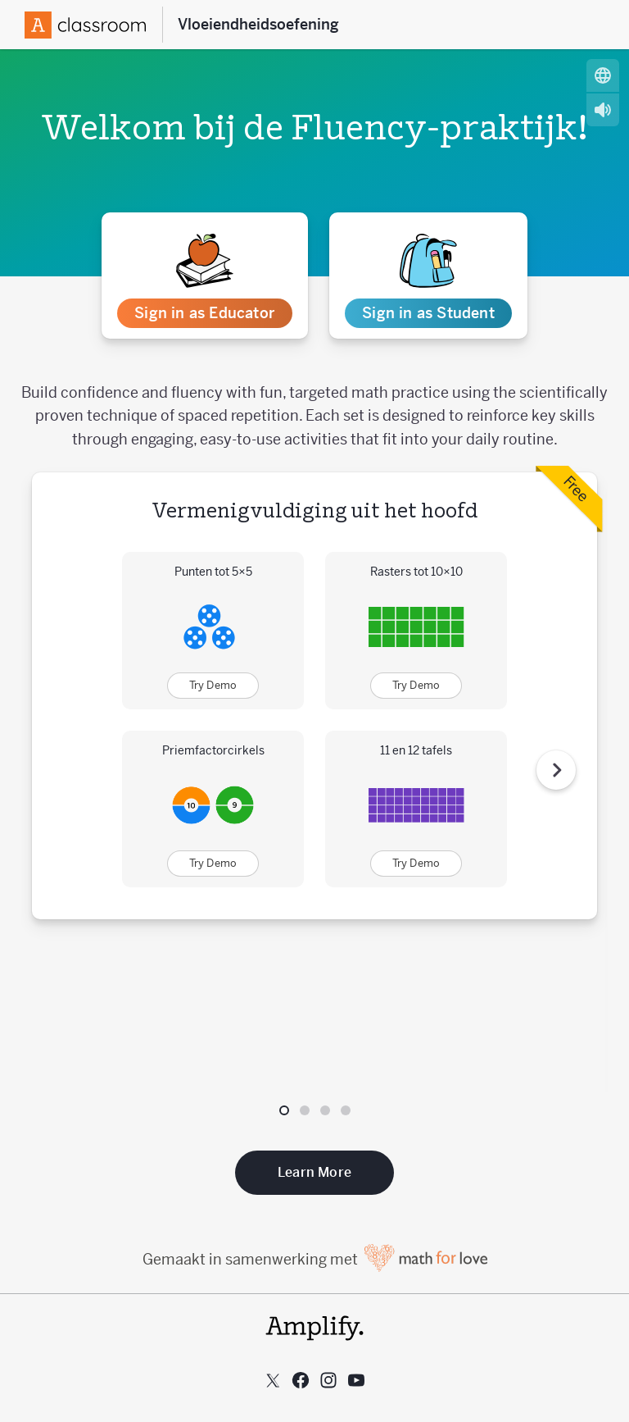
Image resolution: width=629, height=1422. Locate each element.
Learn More (314, 1011)
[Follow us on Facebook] (300, 1219)
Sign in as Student (428, 312)
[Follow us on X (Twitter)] (273, 1219)
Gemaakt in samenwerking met (315, 1098)
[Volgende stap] (556, 689)
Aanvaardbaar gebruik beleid (314, 1332)
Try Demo (213, 685)
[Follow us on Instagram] (328, 1219)
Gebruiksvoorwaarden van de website (314, 1358)
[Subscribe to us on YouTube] (356, 1219)
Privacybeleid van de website (314, 1384)
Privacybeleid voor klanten (314, 1307)
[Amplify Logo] (85, 25)
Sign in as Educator (204, 312)
